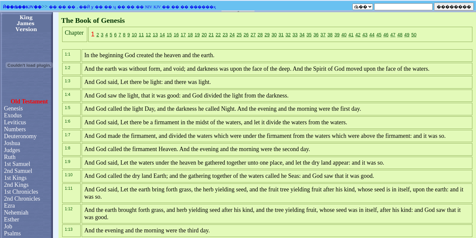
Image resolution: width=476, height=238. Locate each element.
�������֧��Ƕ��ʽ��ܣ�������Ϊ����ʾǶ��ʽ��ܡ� (238, 125)
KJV (157, 7)
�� (53, 7)
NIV (148, 7)
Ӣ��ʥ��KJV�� (22, 7)
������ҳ (203, 7)
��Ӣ (84, 7)
